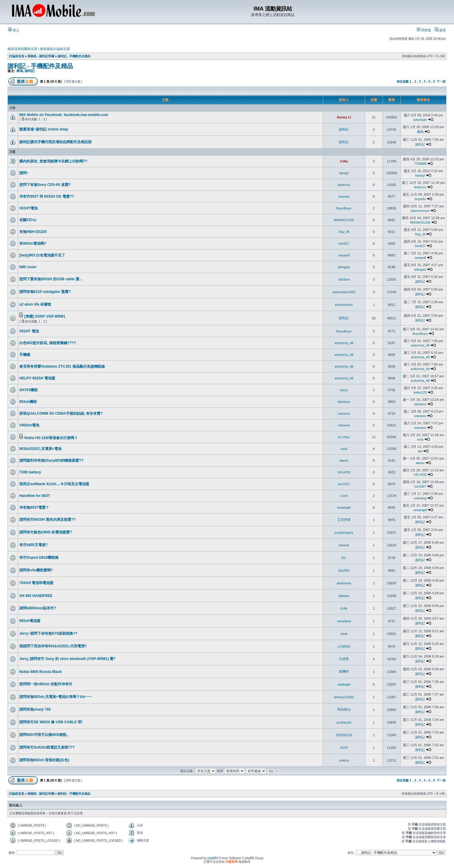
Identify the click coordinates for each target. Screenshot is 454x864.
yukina (344, 760)
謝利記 (30, 71)
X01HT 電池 (29, 331)
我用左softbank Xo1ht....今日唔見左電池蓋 (54, 484)
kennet (344, 545)
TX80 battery (30, 472)
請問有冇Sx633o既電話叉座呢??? (47, 747)
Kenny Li (344, 117)
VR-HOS (344, 472)
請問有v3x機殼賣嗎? (36, 570)
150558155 (344, 735)
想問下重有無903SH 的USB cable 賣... (50, 279)
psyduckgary (344, 532)
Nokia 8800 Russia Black (40, 672)
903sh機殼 (28, 402)
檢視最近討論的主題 (55, 49)
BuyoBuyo (344, 208)
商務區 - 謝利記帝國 (40, 56)
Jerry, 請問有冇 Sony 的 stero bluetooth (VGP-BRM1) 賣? (67, 659)
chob (344, 634)
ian (420, 451)
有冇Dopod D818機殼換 (38, 557)
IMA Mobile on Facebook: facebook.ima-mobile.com (63, 115)
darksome (344, 583)
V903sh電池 (29, 425)
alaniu (343, 460)
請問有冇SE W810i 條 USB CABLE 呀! (51, 722)
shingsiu (344, 267)
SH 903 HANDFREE (35, 596)
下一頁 (441, 81)
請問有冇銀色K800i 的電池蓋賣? (45, 532)
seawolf (343, 255)
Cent (343, 496)
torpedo (343, 196)
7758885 (420, 163)
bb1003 (344, 570)
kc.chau (344, 437)
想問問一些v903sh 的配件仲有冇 (45, 684)
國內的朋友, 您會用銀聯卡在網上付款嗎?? (53, 161)
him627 (344, 243)
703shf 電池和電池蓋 (36, 583)
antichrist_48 (344, 343)
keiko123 (420, 392)
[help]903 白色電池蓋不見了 (42, 255)
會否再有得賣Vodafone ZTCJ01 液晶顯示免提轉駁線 (62, 366)
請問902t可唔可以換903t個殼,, (43, 735)
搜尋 (440, 30)
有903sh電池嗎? (32, 243)
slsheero (344, 402)
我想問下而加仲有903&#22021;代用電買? (53, 646)
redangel (343, 684)
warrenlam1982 (344, 292)
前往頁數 (403, 81)
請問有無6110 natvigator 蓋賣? (45, 292)
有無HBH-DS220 (33, 232)
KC (344, 558)
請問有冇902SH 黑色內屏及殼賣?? (47, 519)
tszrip (344, 390)
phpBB (211, 858)
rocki (343, 449)
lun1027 (344, 484)
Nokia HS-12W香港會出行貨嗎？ (51, 438)
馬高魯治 (344, 709)
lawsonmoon (420, 210)
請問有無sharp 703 (35, 709)
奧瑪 (19, 71)
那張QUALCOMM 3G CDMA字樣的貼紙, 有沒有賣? (61, 413)
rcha (420, 439)
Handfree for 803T (34, 496)
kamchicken (344, 304)
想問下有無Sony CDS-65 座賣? (45, 185)
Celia (344, 161)
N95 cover (27, 267)
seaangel (344, 507)
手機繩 (24, 355)
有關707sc (27, 220)
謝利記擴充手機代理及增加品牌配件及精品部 (55, 142)
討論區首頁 (16, 56)
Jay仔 (344, 747)
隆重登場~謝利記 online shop (43, 129)
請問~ (24, 173)
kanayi (344, 173)
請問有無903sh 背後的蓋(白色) (44, 760)
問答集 (424, 30)
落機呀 (344, 671)
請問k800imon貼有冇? (37, 608)
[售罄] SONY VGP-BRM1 (44, 316)
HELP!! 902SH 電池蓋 (37, 378)
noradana (344, 621)
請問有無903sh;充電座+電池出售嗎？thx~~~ (55, 697)
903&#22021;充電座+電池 (40, 449)
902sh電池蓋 (29, 621)
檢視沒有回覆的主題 (22, 49)
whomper (420, 119)
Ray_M (344, 232)
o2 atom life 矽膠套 (35, 304)
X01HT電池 (28, 208)
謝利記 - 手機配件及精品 (74, 56)
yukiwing (420, 498)
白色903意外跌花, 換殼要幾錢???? (47, 343)
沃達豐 (344, 659)
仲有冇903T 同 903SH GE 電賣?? (46, 196)
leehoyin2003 (344, 697)
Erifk (344, 608)
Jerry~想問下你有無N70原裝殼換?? (48, 633)
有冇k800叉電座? (33, 545)
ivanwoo (344, 413)
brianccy (344, 185)
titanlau (344, 596)
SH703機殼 (28, 390)
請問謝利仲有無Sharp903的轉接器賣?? (51, 460)
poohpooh (343, 722)
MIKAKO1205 (344, 220)
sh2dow (344, 279)
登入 (13, 30)
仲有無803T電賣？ (34, 507)
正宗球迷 (344, 519)
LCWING (344, 646)
